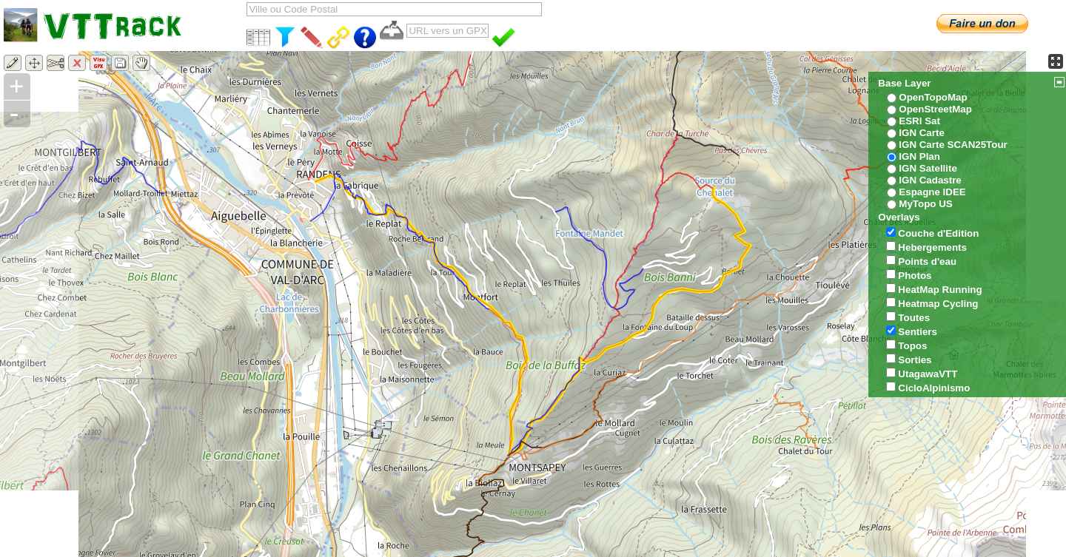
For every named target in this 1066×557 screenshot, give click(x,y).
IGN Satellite (928, 168)
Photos (914, 275)
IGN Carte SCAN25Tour (953, 144)
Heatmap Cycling (938, 303)
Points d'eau (927, 261)
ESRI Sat (919, 120)
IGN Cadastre (930, 180)
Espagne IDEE (932, 192)
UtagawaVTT (927, 373)
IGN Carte (921, 132)
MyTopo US (925, 203)
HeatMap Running (940, 289)
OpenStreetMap (935, 109)
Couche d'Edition (938, 233)
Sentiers (917, 331)
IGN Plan (919, 156)
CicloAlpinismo (934, 388)
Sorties (914, 359)
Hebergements (932, 247)
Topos (912, 345)
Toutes (914, 317)
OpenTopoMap (933, 97)
